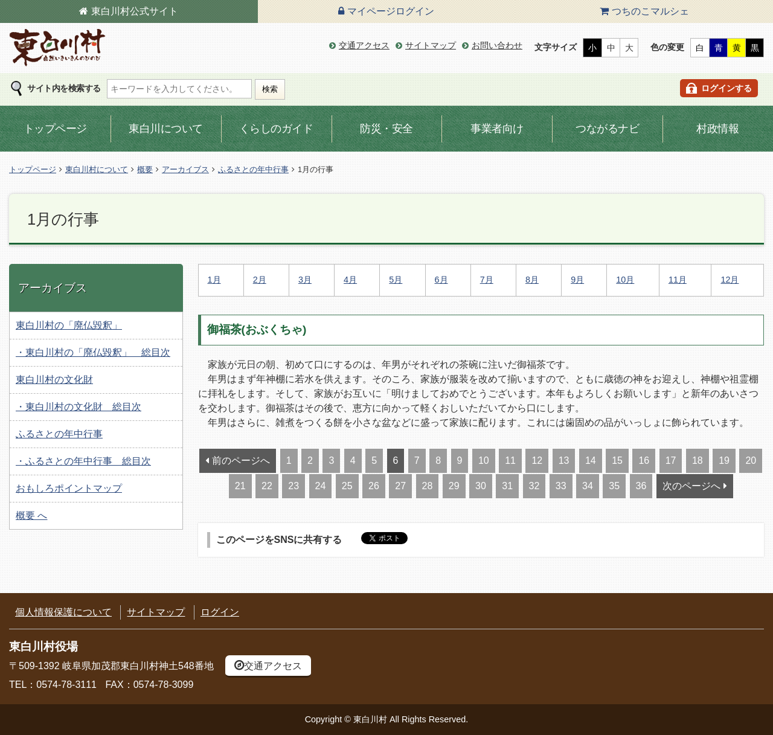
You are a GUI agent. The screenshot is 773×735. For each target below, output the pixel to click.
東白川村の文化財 (54, 379)
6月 (441, 279)
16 (643, 460)
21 (240, 486)
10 (483, 460)
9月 (577, 279)
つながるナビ (607, 129)
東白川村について (96, 169)
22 (266, 486)
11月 (678, 279)
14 (590, 460)
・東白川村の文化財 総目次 (78, 407)
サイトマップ (430, 45)
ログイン (219, 612)
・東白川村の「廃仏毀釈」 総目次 (93, 352)
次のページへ (691, 486)
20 (750, 460)
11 (510, 460)
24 (320, 486)
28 (427, 486)
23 (293, 486)
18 (697, 460)
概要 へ (31, 515)
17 (671, 460)
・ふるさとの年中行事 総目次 (83, 461)
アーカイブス (185, 169)
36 (641, 486)
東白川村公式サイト (134, 11)
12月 (729, 279)
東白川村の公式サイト (57, 48)
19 (724, 460)
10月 (625, 279)
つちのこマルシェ (650, 11)
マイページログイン (390, 11)
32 (534, 486)
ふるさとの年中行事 (253, 169)
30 (480, 486)
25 (347, 486)
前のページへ (241, 460)
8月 (532, 279)
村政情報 (717, 129)
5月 (395, 279)
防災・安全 (386, 129)
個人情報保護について (63, 612)
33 (561, 486)
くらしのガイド (276, 129)
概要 (145, 169)
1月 (214, 279)
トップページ (55, 129)
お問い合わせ (497, 45)
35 (614, 486)
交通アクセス (364, 45)
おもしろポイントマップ (69, 488)
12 (536, 460)
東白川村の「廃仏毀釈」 (69, 325)
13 (564, 460)
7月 (486, 279)
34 (587, 486)
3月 (305, 279)
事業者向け (497, 129)
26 (373, 486)
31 (507, 486)
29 (454, 486)
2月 (259, 279)
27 (400, 486)
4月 (350, 279)
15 (617, 460)
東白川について (166, 129)
